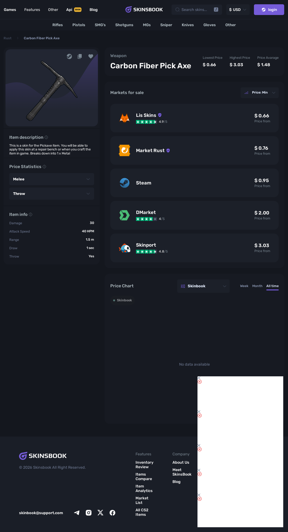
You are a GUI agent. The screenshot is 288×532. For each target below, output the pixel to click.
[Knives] (188, 25)
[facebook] (112, 513)
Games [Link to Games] (10, 9)
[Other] (230, 25)
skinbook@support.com (41, 513)
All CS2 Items (142, 512)
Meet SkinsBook (182, 472)
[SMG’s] (100, 25)
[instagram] (89, 513)
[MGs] (147, 25)
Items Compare (144, 476)
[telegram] (77, 513)
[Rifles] (57, 25)
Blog (176, 481)
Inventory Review (144, 464)
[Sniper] (166, 25)
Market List (142, 500)
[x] (100, 513)
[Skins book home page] (144, 9)
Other (53, 9)
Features (32, 9)
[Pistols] (78, 25)
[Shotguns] (124, 25)
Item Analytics (144, 488)
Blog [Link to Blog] (94, 9)
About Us (180, 462)
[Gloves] (209, 25)
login (269, 10)
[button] (90, 56)
